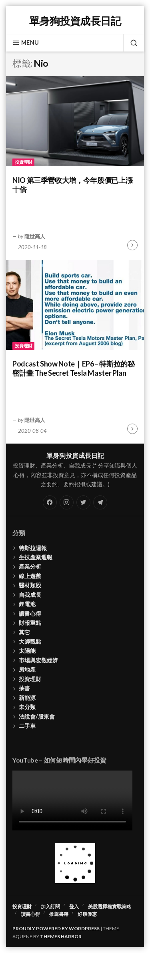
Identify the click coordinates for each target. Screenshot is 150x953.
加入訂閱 (50, 906)
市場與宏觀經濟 (38, 660)
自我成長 (30, 594)
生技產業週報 (35, 557)
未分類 (27, 706)
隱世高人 (34, 236)
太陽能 (27, 650)
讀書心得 (30, 613)
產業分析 (30, 566)
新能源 (27, 697)
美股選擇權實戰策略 (109, 906)
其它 (24, 632)
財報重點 (30, 622)
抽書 (24, 688)
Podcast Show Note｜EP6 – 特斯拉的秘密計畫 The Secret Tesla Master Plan (73, 368)
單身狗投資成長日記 (75, 21)
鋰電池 (27, 603)
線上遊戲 (30, 576)
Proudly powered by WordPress (56, 928)
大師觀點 (30, 641)
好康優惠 (87, 914)
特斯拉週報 (33, 548)
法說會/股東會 (37, 716)
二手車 (27, 725)
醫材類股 (30, 585)
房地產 (27, 669)
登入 (74, 906)
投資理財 (23, 161)
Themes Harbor (61, 936)
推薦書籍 (58, 914)
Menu (25, 42)
